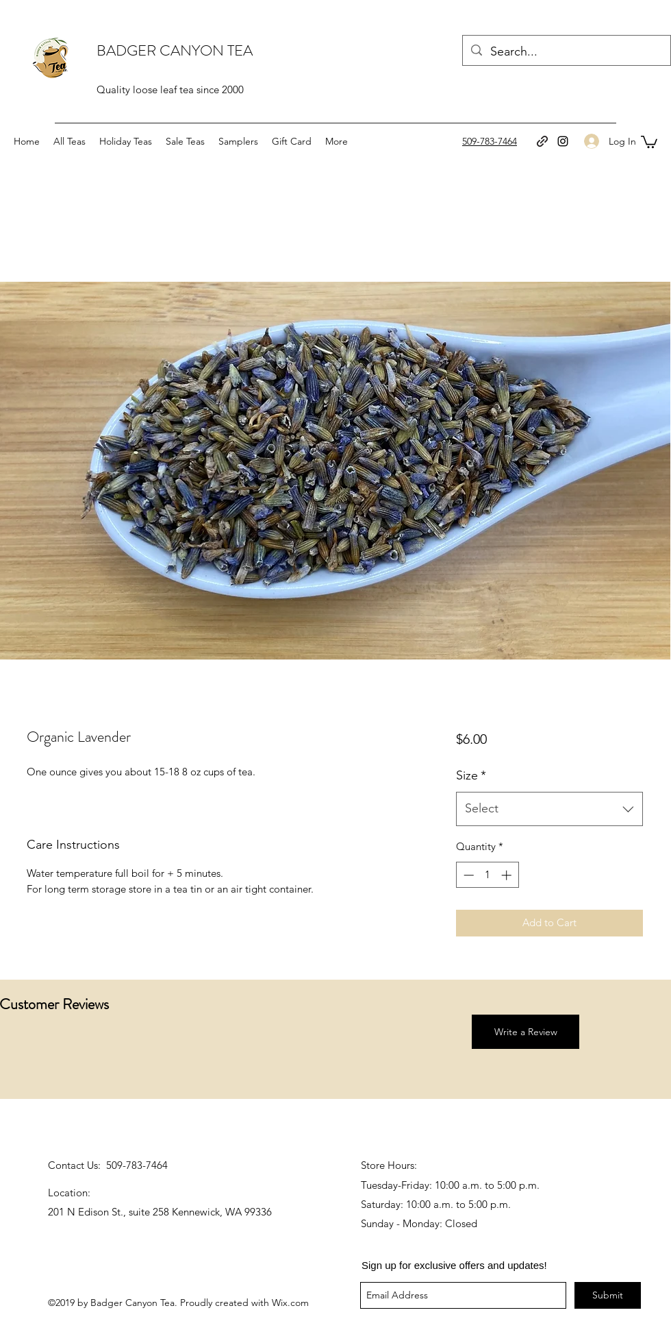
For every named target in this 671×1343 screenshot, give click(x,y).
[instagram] (563, 141)
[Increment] (507, 875)
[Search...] (566, 52)
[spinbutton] (487, 875)
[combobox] (549, 809)
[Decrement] (467, 875)
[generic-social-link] (542, 141)
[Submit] (607, 1295)
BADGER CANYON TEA (175, 50)
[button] (649, 141)
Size (471, 775)
